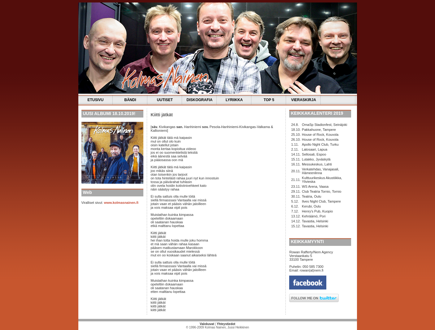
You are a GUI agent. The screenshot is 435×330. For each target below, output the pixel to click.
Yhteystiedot (226, 324)
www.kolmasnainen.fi (121, 202)
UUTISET (165, 100)
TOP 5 (268, 100)
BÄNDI (130, 100)
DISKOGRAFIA (200, 100)
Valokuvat (207, 324)
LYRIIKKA (234, 100)
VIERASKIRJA (303, 100)
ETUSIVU (95, 100)
